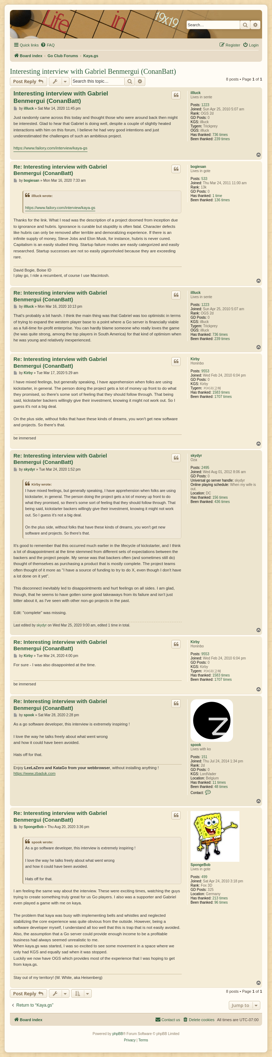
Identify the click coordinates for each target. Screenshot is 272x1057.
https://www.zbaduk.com (34, 773)
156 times (220, 497)
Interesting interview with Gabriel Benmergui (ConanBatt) (93, 71)
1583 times (221, 392)
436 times (222, 502)
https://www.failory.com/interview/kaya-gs (50, 148)
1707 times (223, 397)
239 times (222, 139)
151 (205, 757)
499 (205, 877)
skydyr (196, 456)
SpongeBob (200, 865)
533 (205, 179)
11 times (219, 782)
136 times (222, 200)
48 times (221, 787)
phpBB (117, 1034)
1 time (217, 196)
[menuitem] (47, 45)
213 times (220, 898)
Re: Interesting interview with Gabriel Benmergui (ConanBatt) (60, 170)
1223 (205, 105)
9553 (205, 371)
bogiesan (198, 167)
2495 (205, 468)
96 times (221, 902)
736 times (220, 135)
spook (196, 745)
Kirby (195, 359)
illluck (195, 93)
